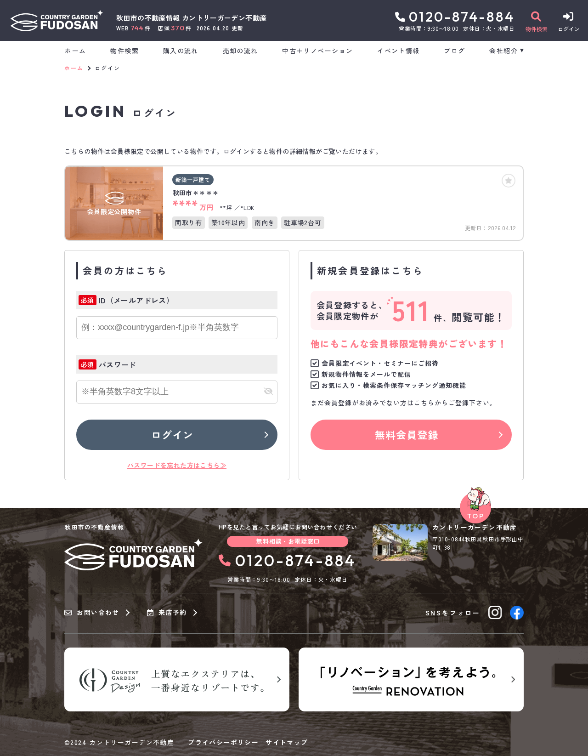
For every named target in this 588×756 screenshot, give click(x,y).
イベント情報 (398, 50)
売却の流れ (240, 50)
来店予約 (167, 612)
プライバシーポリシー (223, 742)
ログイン (172, 434)
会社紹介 (503, 50)
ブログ (454, 50)
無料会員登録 (407, 434)
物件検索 (124, 50)
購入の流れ (180, 50)
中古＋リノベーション (317, 50)
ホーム (75, 50)
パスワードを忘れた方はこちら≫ (176, 465)
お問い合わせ (91, 612)
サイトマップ (287, 742)
